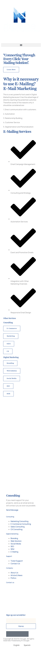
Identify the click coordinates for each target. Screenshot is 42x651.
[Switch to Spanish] (26, 645)
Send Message (12, 510)
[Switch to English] (15, 645)
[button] (21, 45)
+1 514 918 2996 (22, 590)
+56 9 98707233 (22, 587)
